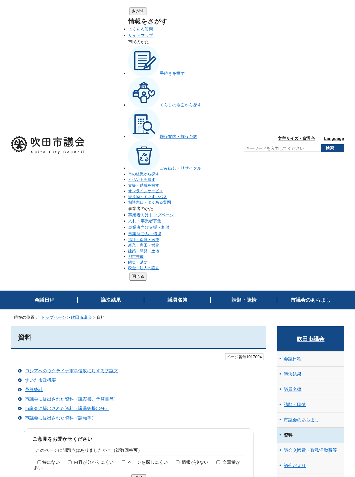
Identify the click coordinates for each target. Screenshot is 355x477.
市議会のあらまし (311, 45)
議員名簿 (177, 45)
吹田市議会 (81, 62)
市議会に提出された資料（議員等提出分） (67, 153)
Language (334, 10)
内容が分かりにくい (94, 207)
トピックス (295, 347)
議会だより (295, 210)
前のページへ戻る (323, 383)
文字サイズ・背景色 (296, 10)
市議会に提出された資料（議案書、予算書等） (71, 144)
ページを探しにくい (148, 207)
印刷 (333, 373)
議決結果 (111, 45)
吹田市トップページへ (322, 427)
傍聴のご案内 (297, 225)
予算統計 (34, 134)
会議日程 (44, 45)
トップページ (53, 62)
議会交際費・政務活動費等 (310, 195)
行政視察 (292, 256)
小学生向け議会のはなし (308, 240)
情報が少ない (195, 207)
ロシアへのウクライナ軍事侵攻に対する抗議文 (71, 115)
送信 (138, 222)
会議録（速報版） (301, 317)
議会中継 (295, 286)
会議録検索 (297, 301)
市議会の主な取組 (301, 271)
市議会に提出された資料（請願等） (60, 162)
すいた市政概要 (40, 125)
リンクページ (297, 332)
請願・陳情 (244, 45)
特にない (51, 207)
